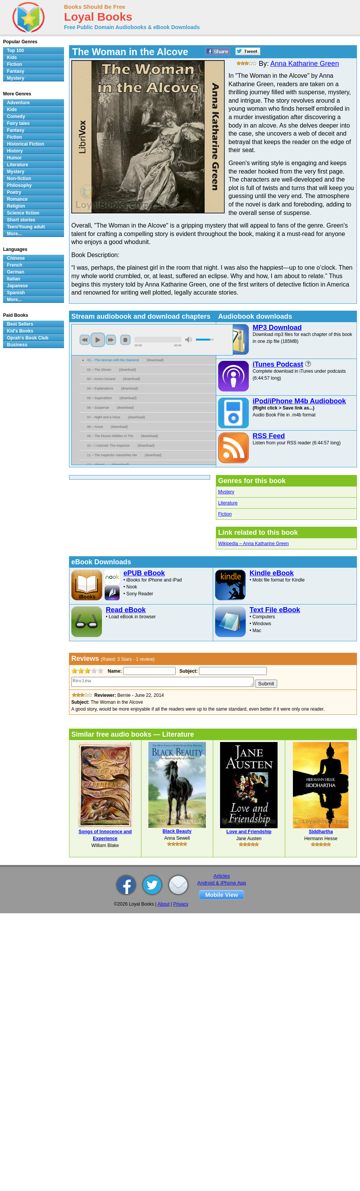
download (155, 360)
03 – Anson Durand (101, 379)
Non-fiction (19, 178)
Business (17, 344)
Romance (17, 199)
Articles (222, 876)
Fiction (225, 514)
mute (188, 339)
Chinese (16, 258)
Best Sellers (20, 324)
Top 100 (15, 50)
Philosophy (19, 185)
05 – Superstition (99, 398)
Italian (13, 279)
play (97, 339)
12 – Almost (95, 465)
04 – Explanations (100, 388)
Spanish (16, 292)
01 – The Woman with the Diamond (113, 360)
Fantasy (15, 71)
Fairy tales (18, 123)
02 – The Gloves (99, 370)
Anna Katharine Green (304, 63)
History (15, 151)
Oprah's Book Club (27, 338)
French (14, 265)
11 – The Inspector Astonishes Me (112, 455)
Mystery (226, 492)
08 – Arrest (95, 427)
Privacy (180, 904)
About (163, 904)
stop (125, 339)
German (15, 272)
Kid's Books (20, 331)
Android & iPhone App (221, 883)
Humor (14, 158)
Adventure (18, 102)
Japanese (17, 285)
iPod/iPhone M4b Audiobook (299, 401)
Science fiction (23, 213)
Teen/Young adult (26, 226)
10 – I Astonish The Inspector (108, 445)
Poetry (14, 192)
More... (14, 233)
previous (84, 339)
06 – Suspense (98, 408)
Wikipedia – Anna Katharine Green (253, 543)
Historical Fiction (25, 144)
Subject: (188, 671)
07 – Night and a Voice (103, 417)
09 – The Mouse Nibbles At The (110, 436)
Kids (12, 57)
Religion (16, 206)
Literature (228, 503)
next (110, 339)
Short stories (21, 220)
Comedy (16, 116)
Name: (114, 671)
